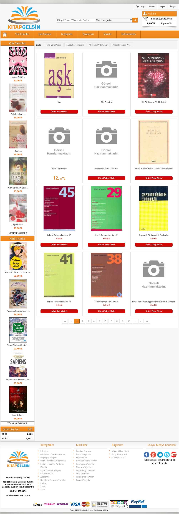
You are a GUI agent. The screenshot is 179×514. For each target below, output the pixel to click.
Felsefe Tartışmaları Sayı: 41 (59, 301)
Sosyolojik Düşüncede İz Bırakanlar (154, 235)
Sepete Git (166, 23)
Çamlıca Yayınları (84, 451)
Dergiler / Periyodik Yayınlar (53, 480)
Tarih (43, 489)
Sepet (162, 6)
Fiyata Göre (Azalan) (75, 45)
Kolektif (59, 238)
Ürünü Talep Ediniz (59, 111)
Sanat (43, 486)
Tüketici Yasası (118, 457)
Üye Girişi (140, 6)
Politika (44, 483)
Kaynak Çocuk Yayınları (86, 460)
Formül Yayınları (83, 454)
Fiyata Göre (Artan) (53, 45)
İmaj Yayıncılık (82, 473)
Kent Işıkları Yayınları (85, 463)
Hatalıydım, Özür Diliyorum (106, 168)
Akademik (45, 476)
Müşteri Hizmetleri (120, 451)
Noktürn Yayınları (84, 467)
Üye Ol (152, 6)
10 (129, 321)
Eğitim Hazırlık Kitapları (51, 470)
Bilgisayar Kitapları (49, 457)
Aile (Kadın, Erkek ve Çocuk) (53, 454)
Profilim (152, 13)
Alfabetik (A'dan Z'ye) (98, 45)
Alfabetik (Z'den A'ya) (122, 45)
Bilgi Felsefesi (106, 102)
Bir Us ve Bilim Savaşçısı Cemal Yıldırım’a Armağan (153, 301)
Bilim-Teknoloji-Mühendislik (53, 460)
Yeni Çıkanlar (22, 34)
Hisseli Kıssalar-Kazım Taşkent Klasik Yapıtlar (154, 168)
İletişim (173, 6)
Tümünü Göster (17, 232)
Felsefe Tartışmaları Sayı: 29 (107, 235)
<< (65, 321)
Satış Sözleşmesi (119, 454)
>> (147, 321)
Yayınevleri (88, 34)
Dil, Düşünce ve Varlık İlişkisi (154, 102)
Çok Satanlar (45, 34)
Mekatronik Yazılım (86, 510)
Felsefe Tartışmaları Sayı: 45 (59, 235)
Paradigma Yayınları (85, 476)
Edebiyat (44, 451)
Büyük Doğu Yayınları (85, 470)
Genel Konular (47, 473)
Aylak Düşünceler (59, 168)
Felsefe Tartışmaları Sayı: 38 (107, 301)
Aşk (59, 102)
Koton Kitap (81, 457)
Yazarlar (108, 34)
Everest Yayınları (83, 480)
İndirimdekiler (129, 34)
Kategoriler (67, 34)
